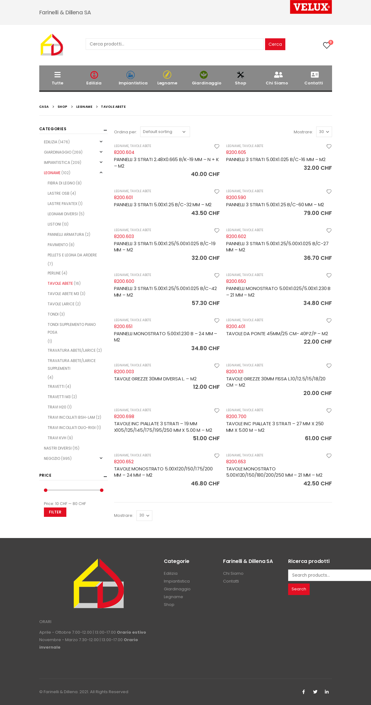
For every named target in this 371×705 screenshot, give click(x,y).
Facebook (303, 692)
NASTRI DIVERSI (58, 448)
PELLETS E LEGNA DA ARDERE (72, 255)
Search (299, 589)
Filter (55, 512)
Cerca (275, 44)
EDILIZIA (50, 142)
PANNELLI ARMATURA (66, 234)
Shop (240, 78)
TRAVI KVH (57, 438)
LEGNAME (121, 146)
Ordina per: (125, 132)
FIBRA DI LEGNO (61, 183)
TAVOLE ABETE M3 (63, 293)
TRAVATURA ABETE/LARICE (72, 350)
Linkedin (326, 692)
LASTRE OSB (58, 193)
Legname (167, 78)
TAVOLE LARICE (61, 304)
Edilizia (94, 78)
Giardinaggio (206, 78)
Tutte (57, 78)
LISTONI (54, 224)
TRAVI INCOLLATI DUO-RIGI (72, 427)
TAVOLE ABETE (140, 146)
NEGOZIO (52, 458)
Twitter (315, 692)
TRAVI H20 (57, 407)
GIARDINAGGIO (57, 152)
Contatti (313, 78)
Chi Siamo (277, 78)
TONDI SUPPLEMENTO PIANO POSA (72, 328)
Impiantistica (133, 78)
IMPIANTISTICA (57, 162)
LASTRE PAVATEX (62, 203)
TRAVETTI (56, 386)
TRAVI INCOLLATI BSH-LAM (71, 417)
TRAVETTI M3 (59, 396)
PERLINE (54, 273)
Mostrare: (303, 132)
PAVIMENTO (58, 244)
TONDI (53, 314)
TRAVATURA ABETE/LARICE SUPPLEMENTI (72, 364)
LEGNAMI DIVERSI (63, 214)
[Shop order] (165, 131)
